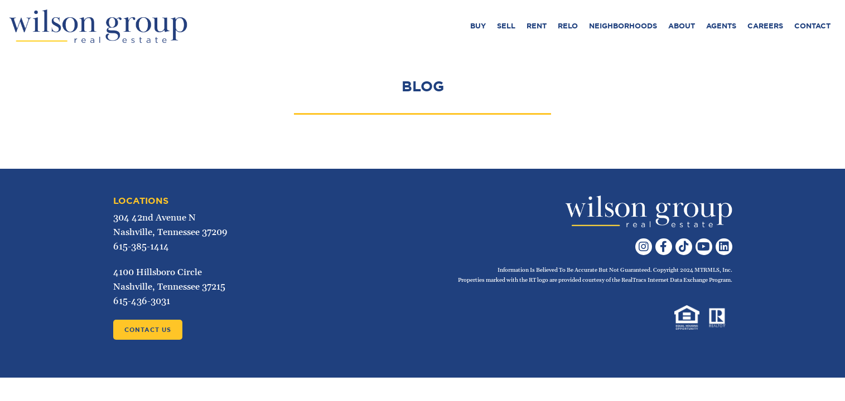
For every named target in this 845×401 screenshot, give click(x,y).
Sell (506, 26)
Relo (568, 26)
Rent (537, 26)
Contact (812, 26)
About (681, 26)
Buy (478, 26)
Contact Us (147, 330)
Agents (721, 26)
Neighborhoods (623, 26)
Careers (765, 26)
